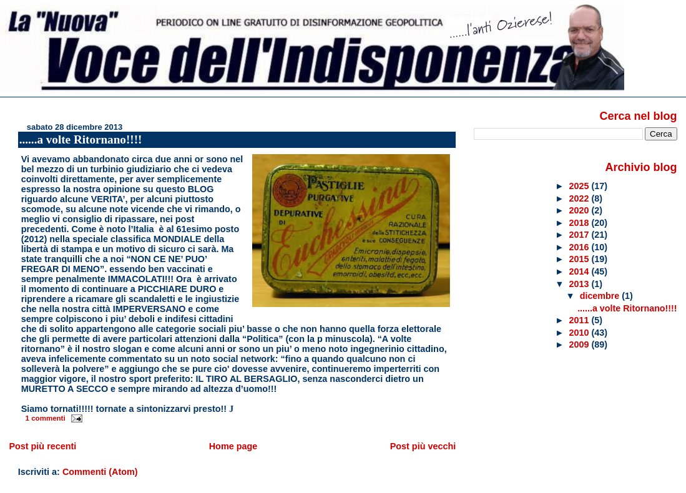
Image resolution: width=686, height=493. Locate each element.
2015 (580, 259)
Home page (233, 446)
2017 (580, 235)
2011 (580, 320)
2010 (580, 333)
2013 (580, 284)
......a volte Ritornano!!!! (80, 139)
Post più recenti (42, 446)
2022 (580, 198)
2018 (580, 223)
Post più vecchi (423, 446)
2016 (580, 247)
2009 (580, 344)
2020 (580, 210)
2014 (580, 271)
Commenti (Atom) (100, 472)
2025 (580, 186)
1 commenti (46, 418)
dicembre (601, 296)
